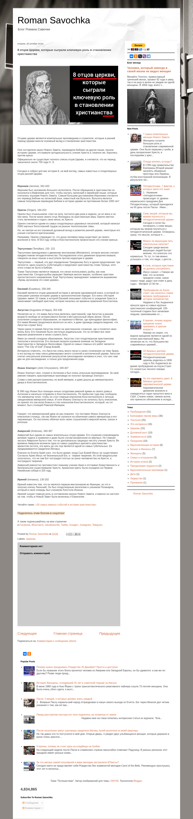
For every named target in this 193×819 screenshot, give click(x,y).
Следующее (27, 633)
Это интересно (138, 424)
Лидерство (136, 478)
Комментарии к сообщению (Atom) (56, 641)
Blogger (137, 781)
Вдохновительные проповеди (147, 470)
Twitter (64, 525)
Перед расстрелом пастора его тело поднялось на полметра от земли (76, 714)
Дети (133, 474)
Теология (135, 420)
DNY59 (114, 781)
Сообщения (30, 803)
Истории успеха (139, 461)
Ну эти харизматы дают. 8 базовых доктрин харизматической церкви (157, 381)
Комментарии (32, 808)
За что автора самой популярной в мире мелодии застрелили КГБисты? (77, 762)
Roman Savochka (53, 20)
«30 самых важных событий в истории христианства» (65, 504)
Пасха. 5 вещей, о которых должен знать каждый (64, 699)
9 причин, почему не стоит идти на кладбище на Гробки (68, 746)
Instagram (85, 525)
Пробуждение (138, 411)
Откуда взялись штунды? (157, 161)
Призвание (136, 482)
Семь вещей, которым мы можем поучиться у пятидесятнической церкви (158, 216)
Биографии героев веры (144, 416)
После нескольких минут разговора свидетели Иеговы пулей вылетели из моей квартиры (87, 730)
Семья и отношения (141, 457)
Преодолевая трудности (144, 466)
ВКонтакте (37, 525)
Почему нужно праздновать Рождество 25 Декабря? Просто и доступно (77, 667)
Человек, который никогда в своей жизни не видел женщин (149, 69)
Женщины (136, 453)
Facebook (24, 525)
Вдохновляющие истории (144, 445)
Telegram (97, 525)
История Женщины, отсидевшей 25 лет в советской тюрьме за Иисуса (76, 683)
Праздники (136, 441)
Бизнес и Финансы (140, 449)
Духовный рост (138, 432)
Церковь (31, 539)
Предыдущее (109, 633)
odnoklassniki (52, 525)
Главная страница (68, 633)
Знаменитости (138, 436)
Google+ (74, 525)
